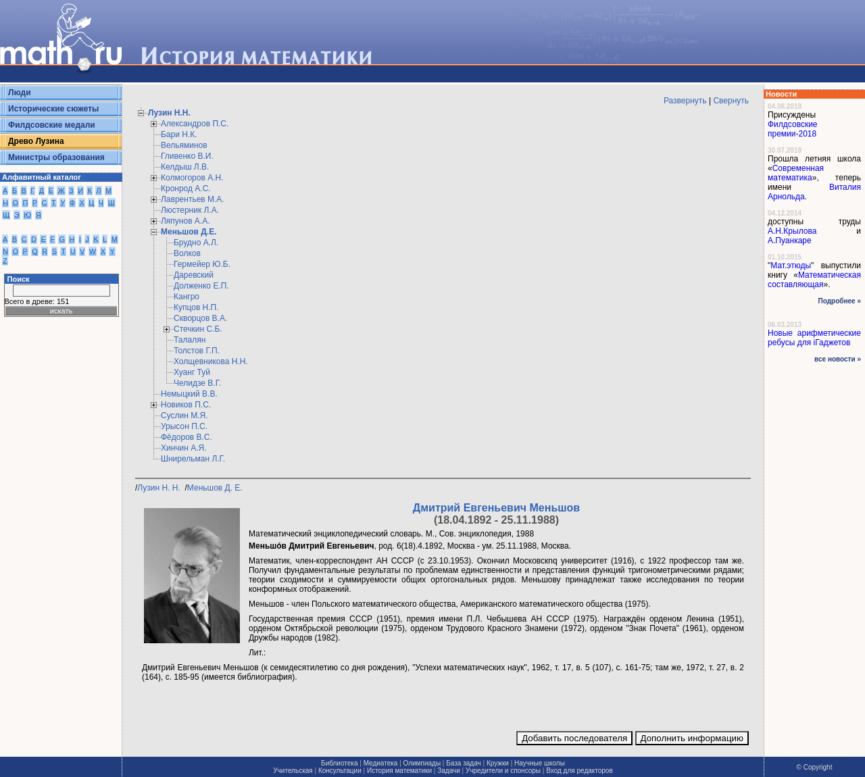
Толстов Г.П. (197, 350)
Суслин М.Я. (184, 415)
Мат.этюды (790, 265)
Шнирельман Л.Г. (193, 458)
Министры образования (56, 157)
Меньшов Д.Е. (189, 231)
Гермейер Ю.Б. (202, 264)
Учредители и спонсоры (503, 770)
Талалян (189, 340)
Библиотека (339, 763)
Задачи (448, 770)
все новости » (837, 359)
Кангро (186, 296)
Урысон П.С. (184, 426)
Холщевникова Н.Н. (211, 361)
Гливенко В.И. (187, 156)
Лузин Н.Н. (169, 113)
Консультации (340, 770)
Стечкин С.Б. (198, 329)
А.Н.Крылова (792, 231)
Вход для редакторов (579, 770)
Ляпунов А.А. (185, 221)
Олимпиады (422, 763)
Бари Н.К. (179, 134)
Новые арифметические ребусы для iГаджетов (814, 337)
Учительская (292, 770)
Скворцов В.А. (200, 318)
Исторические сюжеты (53, 109)
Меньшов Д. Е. (216, 488)
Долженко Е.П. (201, 286)
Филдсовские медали (51, 125)
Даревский (194, 275)
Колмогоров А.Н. (192, 177)
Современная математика (796, 173)
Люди (19, 92)
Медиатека (381, 763)
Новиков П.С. (186, 404)
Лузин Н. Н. (159, 488)
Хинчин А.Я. (184, 448)
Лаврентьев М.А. (192, 199)
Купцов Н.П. (196, 307)
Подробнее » (839, 301)
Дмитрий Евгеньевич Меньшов (496, 507)
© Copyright (815, 767)
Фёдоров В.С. (186, 437)
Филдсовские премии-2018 (793, 129)
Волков (187, 253)
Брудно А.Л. (196, 242)
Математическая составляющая (814, 279)
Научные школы (539, 763)
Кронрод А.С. (186, 188)
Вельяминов (184, 145)
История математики (399, 770)
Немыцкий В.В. (189, 394)
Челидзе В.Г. (197, 383)
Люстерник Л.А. (190, 210)
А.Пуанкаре (790, 240)
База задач (463, 763)
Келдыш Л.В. (185, 167)
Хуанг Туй (192, 372)
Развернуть (685, 100)
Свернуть (731, 100)
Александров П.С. (194, 123)
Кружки (498, 763)
